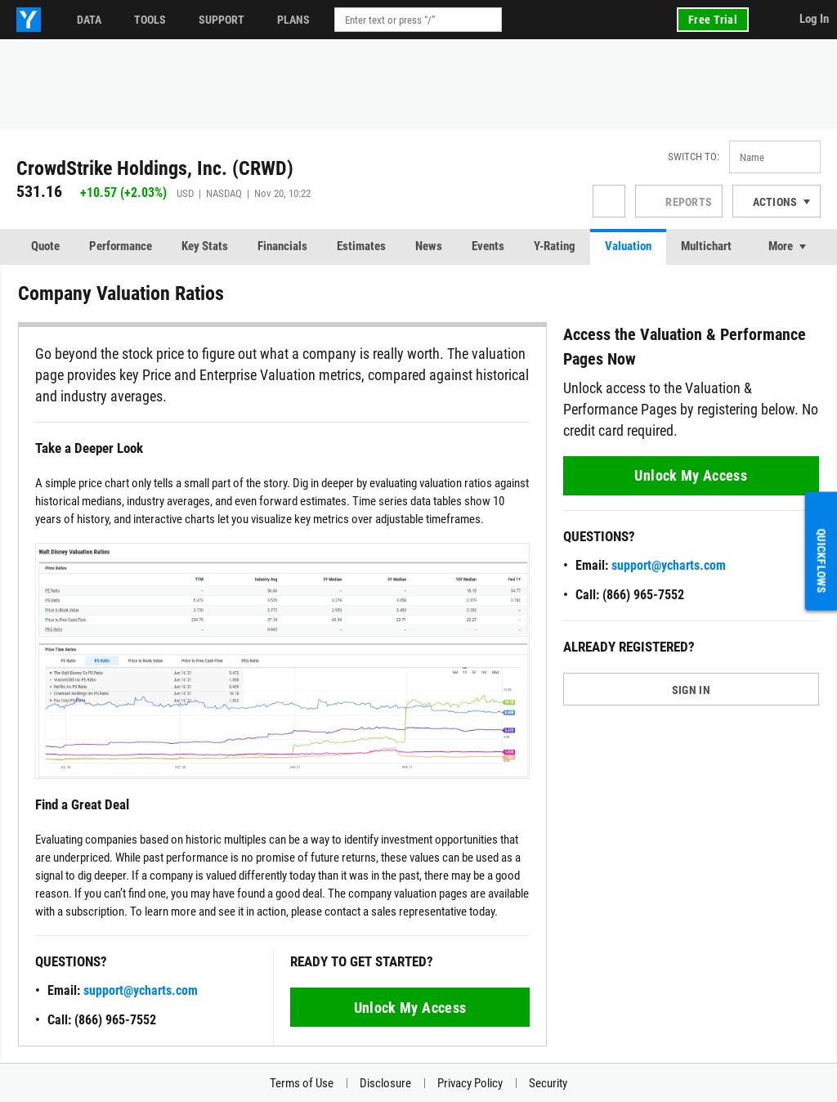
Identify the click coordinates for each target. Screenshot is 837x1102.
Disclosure (385, 1083)
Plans (293, 19)
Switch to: (693, 156)
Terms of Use (301, 1083)
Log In (814, 18)
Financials (282, 246)
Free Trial (712, 19)
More (780, 246)
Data (89, 19)
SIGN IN (691, 690)
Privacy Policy (470, 1083)
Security (548, 1083)
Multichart (706, 246)
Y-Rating (554, 246)
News (428, 246)
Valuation (628, 246)
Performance (120, 246)
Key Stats (204, 246)
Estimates (361, 246)
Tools (150, 19)
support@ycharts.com (140, 990)
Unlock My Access (410, 1007)
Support (221, 19)
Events (488, 246)
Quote (45, 246)
